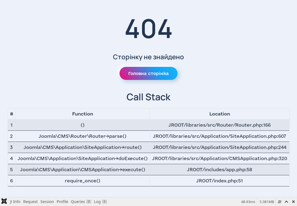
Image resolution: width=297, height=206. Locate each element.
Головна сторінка (148, 73)
